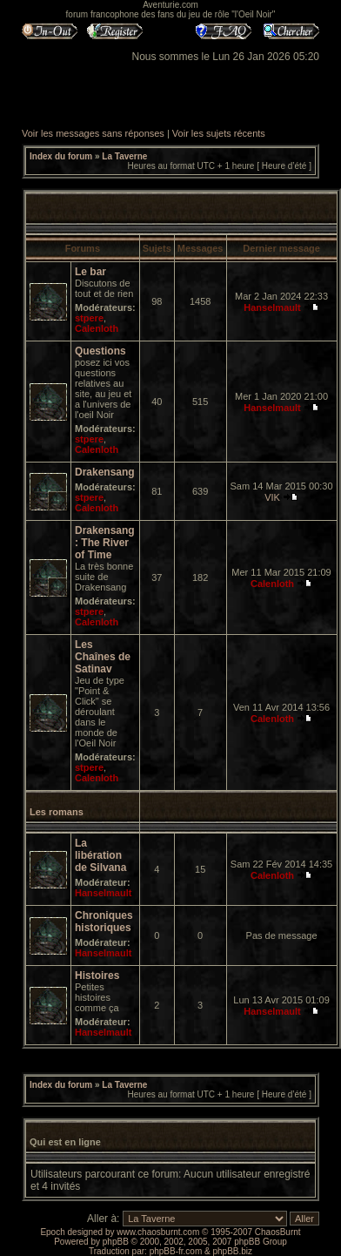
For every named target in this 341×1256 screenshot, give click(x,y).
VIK (272, 497)
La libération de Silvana (100, 855)
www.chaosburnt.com (158, 1232)
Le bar (90, 272)
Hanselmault (272, 307)
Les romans (57, 812)
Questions (100, 351)
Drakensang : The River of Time (105, 542)
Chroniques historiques (104, 921)
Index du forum (61, 156)
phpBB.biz (232, 1251)
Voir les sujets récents (218, 133)
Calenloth (96, 328)
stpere (89, 318)
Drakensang (105, 472)
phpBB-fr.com (176, 1251)
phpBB (116, 1241)
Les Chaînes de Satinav (102, 656)
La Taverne (124, 156)
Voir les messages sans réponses (93, 133)
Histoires (97, 975)
